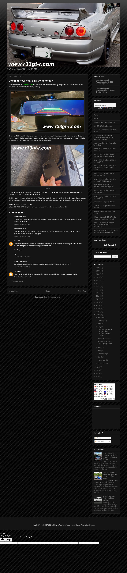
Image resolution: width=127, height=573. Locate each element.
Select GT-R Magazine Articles (104, 202)
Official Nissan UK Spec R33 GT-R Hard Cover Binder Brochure (106, 231)
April (100, 324)
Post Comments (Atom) (52, 297)
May (99, 327)
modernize (41, 207)
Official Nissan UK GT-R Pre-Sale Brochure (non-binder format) (105, 218)
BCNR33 (17, 207)
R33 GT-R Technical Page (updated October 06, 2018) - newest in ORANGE (104, 137)
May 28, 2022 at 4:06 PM (22, 224)
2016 (98, 296)
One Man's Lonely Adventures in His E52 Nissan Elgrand (104, 82)
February (101, 321)
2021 (98, 312)
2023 (98, 367)
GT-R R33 (24, 207)
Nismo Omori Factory (52, 207)
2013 (98, 287)
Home (47, 291)
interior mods (32, 207)
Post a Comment (17, 281)
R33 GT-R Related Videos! (103, 126)
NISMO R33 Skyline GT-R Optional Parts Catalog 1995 (104, 186)
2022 (98, 315)
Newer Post (13, 291)
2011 (98, 280)
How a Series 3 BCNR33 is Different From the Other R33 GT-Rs (110, 456)
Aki (15, 241)
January (101, 317)
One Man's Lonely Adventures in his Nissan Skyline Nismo (105, 90)
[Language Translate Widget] (105, 105)
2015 (98, 293)
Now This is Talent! (104, 338)
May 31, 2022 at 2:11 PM (22, 267)
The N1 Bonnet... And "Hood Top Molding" (109, 498)
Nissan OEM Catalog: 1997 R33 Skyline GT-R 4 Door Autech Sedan (105, 168)
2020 (98, 308)
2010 (98, 277)
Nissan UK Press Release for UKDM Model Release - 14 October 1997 (104, 225)
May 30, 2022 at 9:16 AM (22, 236)
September (102, 354)
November (102, 360)
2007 (98, 268)
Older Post (82, 291)
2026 (98, 376)
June (100, 347)
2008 (98, 271)
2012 (98, 283)
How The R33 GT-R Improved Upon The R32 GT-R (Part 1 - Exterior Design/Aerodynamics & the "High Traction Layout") (106, 477)
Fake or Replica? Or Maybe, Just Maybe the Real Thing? (104, 332)
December (102, 363)
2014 (98, 290)
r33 (65, 207)
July (99, 351)
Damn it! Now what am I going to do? (104, 343)
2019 (98, 305)
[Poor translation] (8, 540)
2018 (98, 302)
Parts (62, 207)
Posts (98, 438)
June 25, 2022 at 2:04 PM (22, 277)
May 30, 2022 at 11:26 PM (22, 257)
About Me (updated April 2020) (104, 122)
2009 (98, 274)
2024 (98, 370)
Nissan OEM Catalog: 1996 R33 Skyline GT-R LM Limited (105, 180)
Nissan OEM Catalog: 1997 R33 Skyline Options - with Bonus (105, 155)
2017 (98, 299)
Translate (108, 108)
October (101, 357)
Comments (100, 441)
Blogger (91, 525)
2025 (98, 373)
